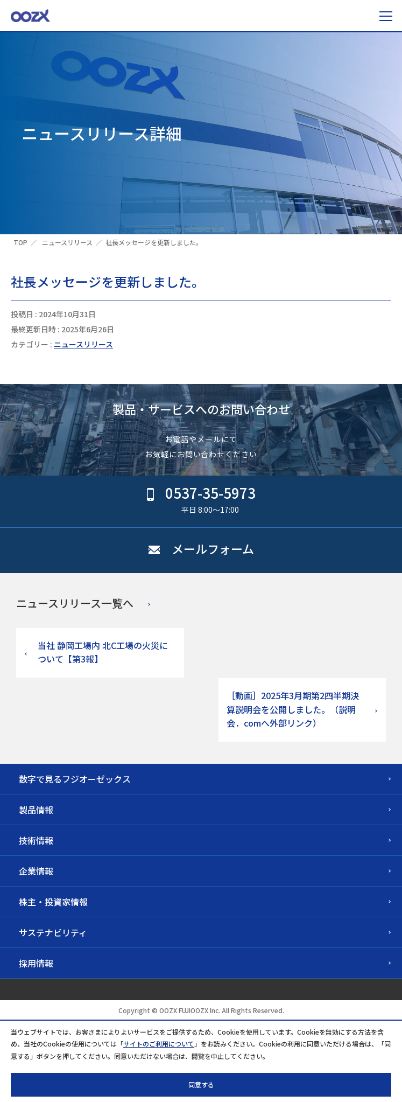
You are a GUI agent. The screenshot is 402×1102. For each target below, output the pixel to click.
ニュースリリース (67, 242)
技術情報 (36, 840)
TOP (20, 242)
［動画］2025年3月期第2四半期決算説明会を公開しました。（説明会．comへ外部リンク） (293, 709)
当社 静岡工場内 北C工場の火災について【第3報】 (103, 652)
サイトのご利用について (158, 1043)
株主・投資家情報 (53, 901)
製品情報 (36, 809)
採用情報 (36, 963)
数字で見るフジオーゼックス (75, 778)
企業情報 (36, 870)
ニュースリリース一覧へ (74, 603)
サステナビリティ (53, 932)
